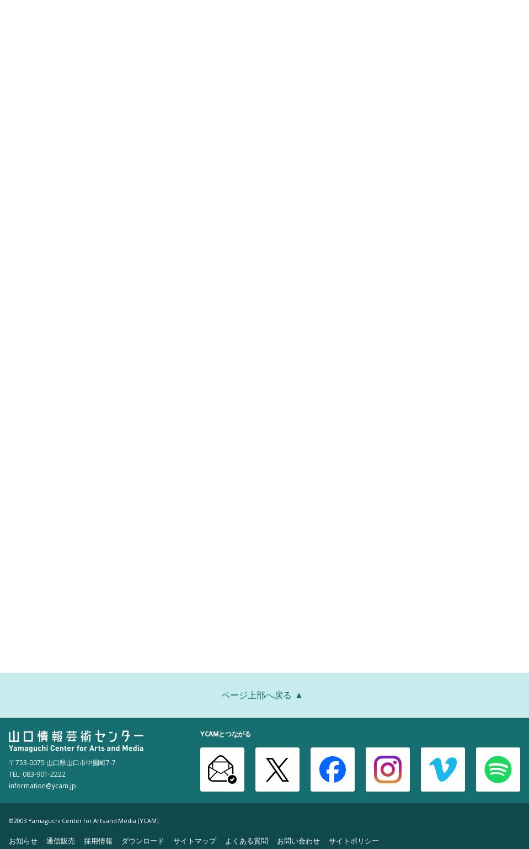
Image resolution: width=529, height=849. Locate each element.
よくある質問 (246, 840)
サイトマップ (194, 840)
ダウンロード (142, 840)
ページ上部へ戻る (264, 696)
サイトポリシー (354, 840)
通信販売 (60, 840)
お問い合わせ (298, 840)
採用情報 (98, 840)
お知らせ (23, 840)
